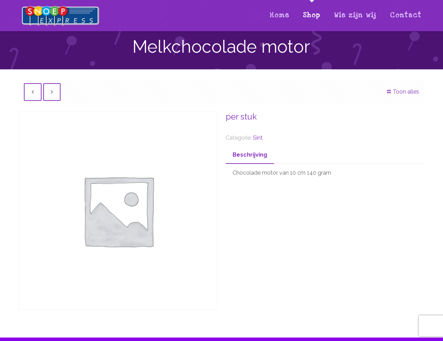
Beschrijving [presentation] (250, 154)
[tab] (250, 155)
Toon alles (402, 91)
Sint (258, 137)
